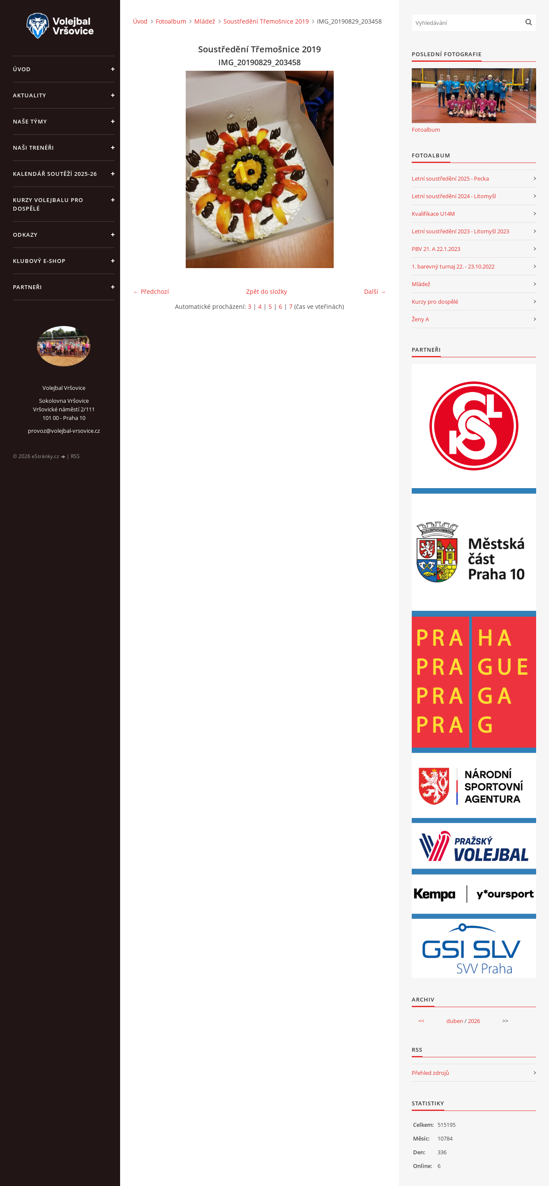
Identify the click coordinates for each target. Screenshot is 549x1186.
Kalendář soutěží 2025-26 (55, 174)
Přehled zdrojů (430, 1073)
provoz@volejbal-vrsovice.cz (64, 431)
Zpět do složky (266, 291)
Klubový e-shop (39, 261)
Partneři (27, 287)
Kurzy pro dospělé (435, 301)
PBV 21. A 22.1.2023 (436, 249)
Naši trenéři (33, 147)
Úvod (22, 69)
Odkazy (25, 234)
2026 (474, 1021)
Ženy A (420, 319)
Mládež (204, 21)
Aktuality (29, 95)
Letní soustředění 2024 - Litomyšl (454, 196)
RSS (75, 456)
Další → (375, 291)
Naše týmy (30, 121)
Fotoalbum (171, 21)
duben (454, 1021)
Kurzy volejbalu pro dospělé (48, 204)
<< (421, 1021)
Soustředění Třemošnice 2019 (266, 21)
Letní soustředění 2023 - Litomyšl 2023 (460, 231)
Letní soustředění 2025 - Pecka (450, 178)
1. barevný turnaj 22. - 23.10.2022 (453, 266)
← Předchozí (151, 291)
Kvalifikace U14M (433, 213)
